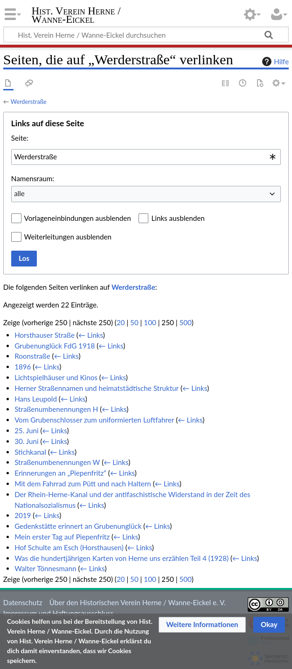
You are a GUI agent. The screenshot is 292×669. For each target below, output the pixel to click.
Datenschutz (22, 602)
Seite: (19, 138)
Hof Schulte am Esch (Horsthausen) (69, 547)
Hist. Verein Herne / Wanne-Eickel (76, 15)
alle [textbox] (19, 193)
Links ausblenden (177, 218)
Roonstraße (32, 356)
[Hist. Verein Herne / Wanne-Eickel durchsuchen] (146, 34)
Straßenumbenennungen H (56, 409)
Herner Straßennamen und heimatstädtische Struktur (96, 388)
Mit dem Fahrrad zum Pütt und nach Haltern (82, 483)
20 (121, 322)
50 (134, 322)
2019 (22, 515)
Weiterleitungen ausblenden (67, 236)
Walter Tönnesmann (45, 568)
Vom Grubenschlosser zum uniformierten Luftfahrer (94, 420)
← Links (90, 335)
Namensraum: (32, 178)
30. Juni (26, 441)
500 (185, 322)
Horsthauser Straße (44, 335)
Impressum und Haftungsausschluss (58, 613)
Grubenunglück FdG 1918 (54, 345)
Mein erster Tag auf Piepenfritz (62, 536)
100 (150, 322)
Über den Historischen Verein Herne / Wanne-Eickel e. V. (137, 602)
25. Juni (26, 430)
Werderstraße (29, 101)
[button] (202, 625)
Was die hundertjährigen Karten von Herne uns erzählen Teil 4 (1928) (121, 558)
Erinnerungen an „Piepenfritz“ (60, 473)
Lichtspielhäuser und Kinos (55, 377)
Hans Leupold (35, 399)
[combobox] (146, 157)
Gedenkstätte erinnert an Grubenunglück (77, 526)
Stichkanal (30, 452)
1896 (22, 366)
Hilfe (274, 61)
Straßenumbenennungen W (57, 462)
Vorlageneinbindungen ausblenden (77, 218)
